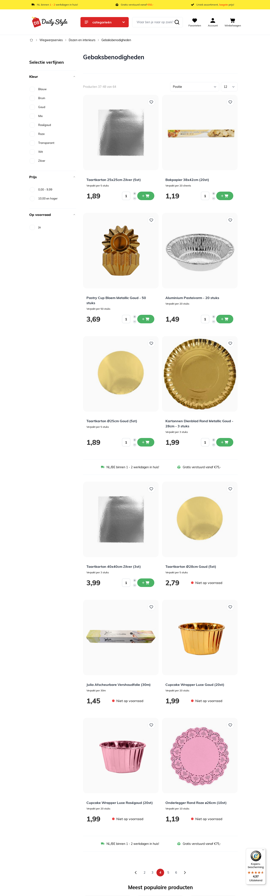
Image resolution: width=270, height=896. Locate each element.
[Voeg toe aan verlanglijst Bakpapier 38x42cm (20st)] (230, 102)
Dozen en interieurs (82, 40)
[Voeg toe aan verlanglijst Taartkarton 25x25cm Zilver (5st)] (151, 102)
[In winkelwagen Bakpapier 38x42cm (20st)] (224, 196)
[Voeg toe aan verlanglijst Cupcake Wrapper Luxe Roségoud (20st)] (151, 725)
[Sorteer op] (194, 86)
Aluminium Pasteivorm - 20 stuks (192, 298)
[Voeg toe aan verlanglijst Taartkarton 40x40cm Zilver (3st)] (151, 489)
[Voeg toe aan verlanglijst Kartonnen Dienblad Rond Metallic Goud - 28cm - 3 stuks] (230, 343)
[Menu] (263, 850)
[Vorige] (136, 873)
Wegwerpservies (51, 40)
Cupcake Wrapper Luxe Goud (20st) (194, 684)
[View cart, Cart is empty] (233, 22)
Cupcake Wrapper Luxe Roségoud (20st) (119, 803)
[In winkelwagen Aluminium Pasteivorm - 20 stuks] (224, 319)
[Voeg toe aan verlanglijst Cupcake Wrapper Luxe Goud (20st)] (230, 607)
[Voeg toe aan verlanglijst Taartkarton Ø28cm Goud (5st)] (230, 489)
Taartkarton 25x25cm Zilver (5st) (113, 180)
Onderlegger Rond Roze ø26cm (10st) (196, 803)
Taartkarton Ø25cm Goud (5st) (111, 421)
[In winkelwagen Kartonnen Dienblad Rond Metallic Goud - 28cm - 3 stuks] (224, 442)
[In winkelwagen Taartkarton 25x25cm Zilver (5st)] (145, 196)
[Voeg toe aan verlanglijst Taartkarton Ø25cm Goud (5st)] (151, 343)
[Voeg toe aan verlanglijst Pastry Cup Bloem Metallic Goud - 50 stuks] (151, 220)
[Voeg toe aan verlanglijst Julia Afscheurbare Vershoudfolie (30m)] (151, 607)
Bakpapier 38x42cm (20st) (187, 180)
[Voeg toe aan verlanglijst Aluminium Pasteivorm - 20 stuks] (230, 220)
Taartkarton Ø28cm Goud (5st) (190, 566)
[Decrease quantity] (134, 198)
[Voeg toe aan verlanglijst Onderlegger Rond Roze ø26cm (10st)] (230, 725)
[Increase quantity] (134, 193)
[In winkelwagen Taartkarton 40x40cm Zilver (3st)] (145, 582)
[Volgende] (185, 873)
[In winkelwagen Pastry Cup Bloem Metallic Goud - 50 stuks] (145, 319)
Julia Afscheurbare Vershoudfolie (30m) (118, 684)
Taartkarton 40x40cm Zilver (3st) (113, 566)
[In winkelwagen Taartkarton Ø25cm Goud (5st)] (145, 442)
